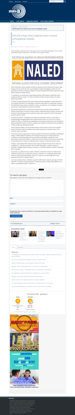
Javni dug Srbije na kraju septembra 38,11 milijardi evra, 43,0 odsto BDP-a (31, 273)
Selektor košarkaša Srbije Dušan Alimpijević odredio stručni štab (28, 263)
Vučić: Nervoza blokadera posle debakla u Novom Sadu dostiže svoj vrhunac (31, 286)
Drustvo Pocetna (22, 27)
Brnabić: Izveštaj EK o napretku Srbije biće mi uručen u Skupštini (28, 279)
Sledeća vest (55, 223)
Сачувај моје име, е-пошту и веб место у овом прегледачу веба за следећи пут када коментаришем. (36, 212)
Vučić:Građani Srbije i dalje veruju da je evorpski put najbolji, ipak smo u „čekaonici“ (59, 235)
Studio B (14, 27)
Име (11, 198)
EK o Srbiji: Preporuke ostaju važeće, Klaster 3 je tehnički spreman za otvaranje (32, 283)
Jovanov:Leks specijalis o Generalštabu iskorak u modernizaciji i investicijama (31, 269)
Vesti (12, 21)
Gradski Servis (32, 21)
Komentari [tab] (20, 247)
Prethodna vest (16, 223)
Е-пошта (13, 204)
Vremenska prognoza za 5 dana (24, 311)
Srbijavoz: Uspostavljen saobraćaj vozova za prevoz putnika (27, 276)
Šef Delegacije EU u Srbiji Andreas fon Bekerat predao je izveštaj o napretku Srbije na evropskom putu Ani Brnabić (42, 236)
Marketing (18, 1)
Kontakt (25, 1)
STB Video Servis (46, 21)
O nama (11, 1)
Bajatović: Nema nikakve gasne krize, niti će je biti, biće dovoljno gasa (30, 266)
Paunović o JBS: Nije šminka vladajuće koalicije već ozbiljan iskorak (29, 259)
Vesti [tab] (13, 247)
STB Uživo (20, 21)
